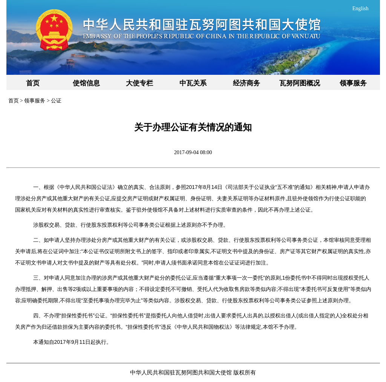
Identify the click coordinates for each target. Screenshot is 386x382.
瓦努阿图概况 (299, 83)
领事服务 (353, 83)
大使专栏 (139, 83)
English (360, 8)
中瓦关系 (193, 83)
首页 (33, 83)
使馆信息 (86, 83)
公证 (56, 101)
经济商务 (246, 83)
